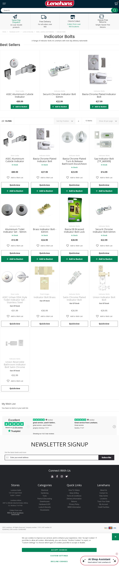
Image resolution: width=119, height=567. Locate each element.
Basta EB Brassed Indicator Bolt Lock (74, 230)
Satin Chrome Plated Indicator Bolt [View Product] (74, 278)
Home (4, 32)
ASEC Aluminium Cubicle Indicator (19, 95)
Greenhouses (44, 501)
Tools (45, 496)
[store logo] (59, 3)
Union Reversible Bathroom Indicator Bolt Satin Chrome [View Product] (15, 343)
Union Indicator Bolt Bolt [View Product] (104, 278)
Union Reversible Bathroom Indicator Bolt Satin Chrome (15, 364)
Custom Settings (59, 556)
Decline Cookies (59, 561)
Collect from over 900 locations (74, 25)
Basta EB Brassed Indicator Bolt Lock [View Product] (74, 210)
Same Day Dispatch (16, 21)
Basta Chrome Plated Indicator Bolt (99, 95)
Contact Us (104, 493)
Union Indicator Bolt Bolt (104, 298)
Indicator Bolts (59, 91)
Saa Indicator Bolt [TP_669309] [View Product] (104, 139)
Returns (74, 501)
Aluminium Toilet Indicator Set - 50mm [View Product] (15, 210)
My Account (103, 504)
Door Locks (20, 91)
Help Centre (103, 496)
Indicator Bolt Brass (45, 297)
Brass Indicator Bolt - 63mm (44, 230)
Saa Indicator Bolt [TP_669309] (104, 160)
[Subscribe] (106, 457)
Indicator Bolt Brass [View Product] (44, 278)
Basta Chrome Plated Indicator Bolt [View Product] (44, 139)
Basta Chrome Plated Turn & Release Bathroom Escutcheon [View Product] (74, 139)
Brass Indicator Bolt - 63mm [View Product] (44, 210)
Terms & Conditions (74, 496)
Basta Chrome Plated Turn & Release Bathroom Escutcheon (74, 161)
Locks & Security (28, 32)
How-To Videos (74, 490)
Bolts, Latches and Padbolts (45, 32)
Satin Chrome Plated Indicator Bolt (74, 298)
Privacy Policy (74, 504)
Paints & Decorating (44, 499)
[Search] (114, 10)
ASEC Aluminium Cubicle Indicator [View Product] (15, 139)
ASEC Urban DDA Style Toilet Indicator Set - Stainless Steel (14, 300)
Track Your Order (103, 501)
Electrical (44, 490)
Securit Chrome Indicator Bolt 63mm (59, 95)
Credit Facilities (103, 507)
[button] (15, 177)
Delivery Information (74, 499)
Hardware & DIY (14, 32)
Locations (103, 499)
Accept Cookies (59, 550)
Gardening (44, 493)
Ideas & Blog (74, 493)
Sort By (59, 121)
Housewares (44, 510)
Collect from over (16, 510)
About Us (103, 490)
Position (66, 121)
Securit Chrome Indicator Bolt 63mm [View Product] (104, 210)
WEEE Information (74, 507)
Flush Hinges (44, 294)
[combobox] (59, 10)
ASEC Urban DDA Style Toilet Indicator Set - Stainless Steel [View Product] (15, 278)
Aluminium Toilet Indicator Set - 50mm (14, 230)
